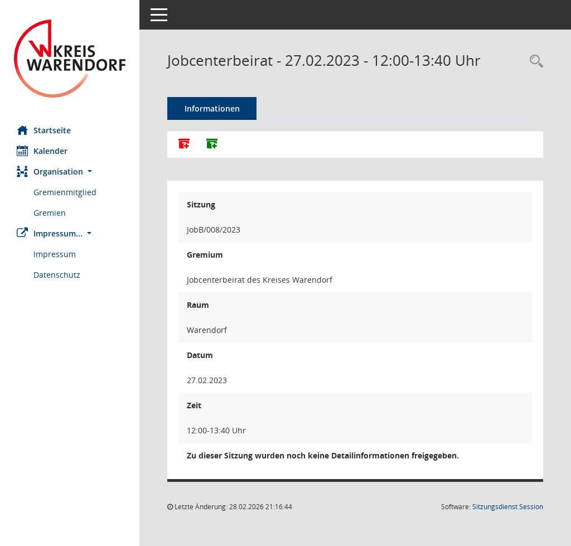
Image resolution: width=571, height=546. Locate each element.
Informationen (212, 108)
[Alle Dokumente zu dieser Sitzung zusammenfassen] (184, 144)
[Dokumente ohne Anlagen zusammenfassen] (212, 144)
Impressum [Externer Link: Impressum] (54, 254)
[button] (69, 171)
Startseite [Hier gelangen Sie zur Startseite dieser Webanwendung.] (44, 130)
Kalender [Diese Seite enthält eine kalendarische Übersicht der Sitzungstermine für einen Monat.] (42, 150)
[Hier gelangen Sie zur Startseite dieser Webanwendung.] (69, 59)
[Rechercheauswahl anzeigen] (533, 61)
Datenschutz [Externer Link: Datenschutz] (56, 274)
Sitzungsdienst (507, 506)
